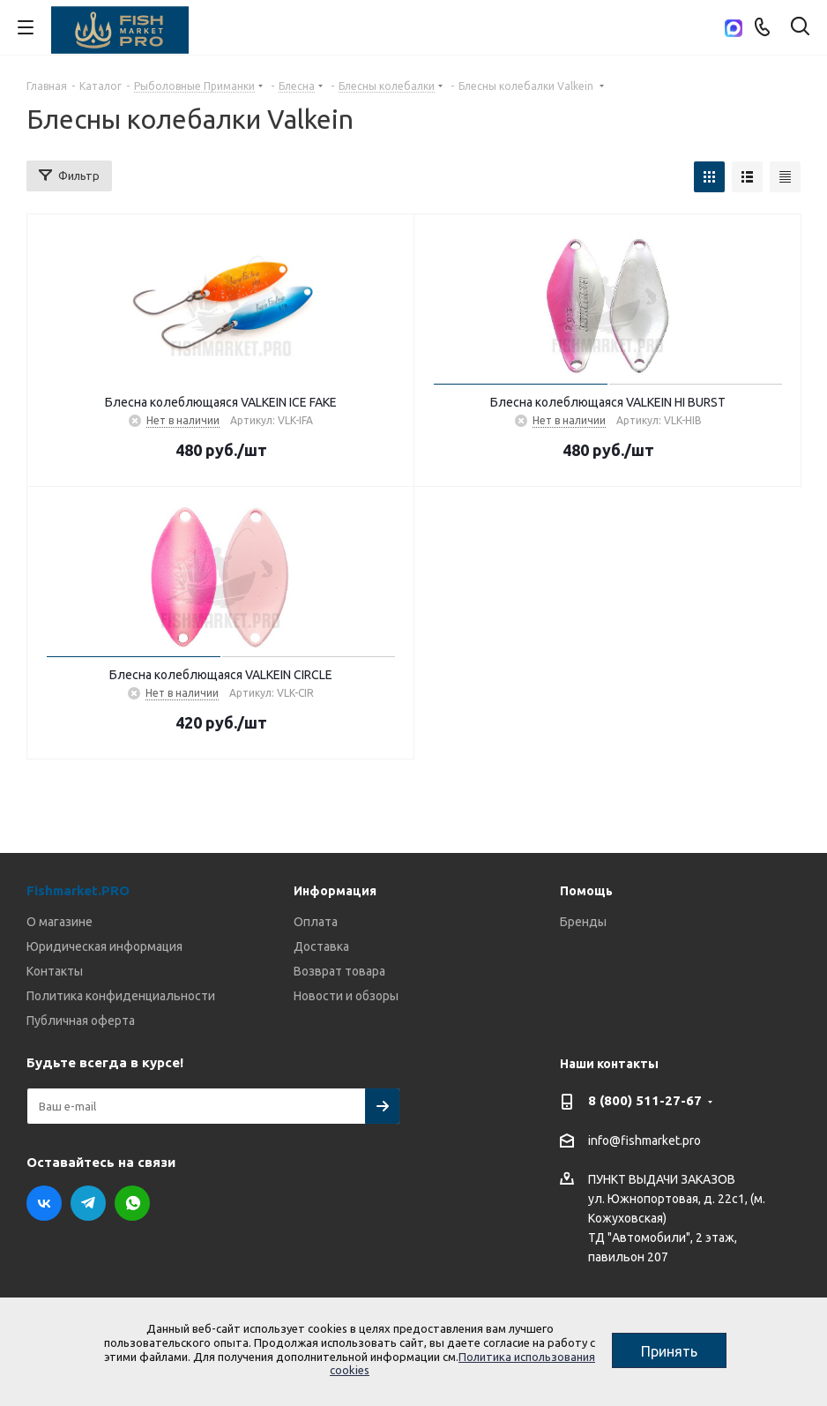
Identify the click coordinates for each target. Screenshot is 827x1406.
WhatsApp (132, 1203)
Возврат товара (339, 971)
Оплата (316, 922)
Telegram (88, 1203)
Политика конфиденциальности (120, 996)
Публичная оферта (80, 1020)
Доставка (321, 946)
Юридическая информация (104, 946)
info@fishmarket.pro (644, 1140)
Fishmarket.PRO (78, 890)
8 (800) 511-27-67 (645, 1100)
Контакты (54, 971)
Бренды (583, 922)
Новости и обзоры (346, 996)
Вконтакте (44, 1203)
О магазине (59, 922)
